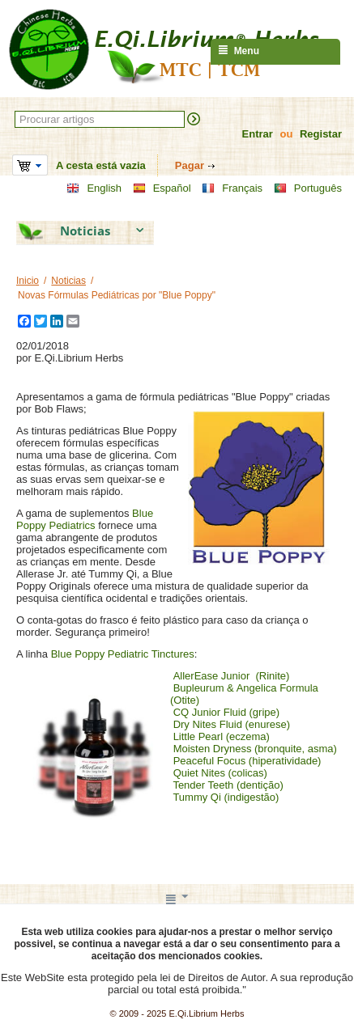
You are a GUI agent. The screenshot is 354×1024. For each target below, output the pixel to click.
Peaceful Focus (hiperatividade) (247, 761)
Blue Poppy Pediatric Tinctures (122, 654)
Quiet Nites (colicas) (220, 773)
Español (162, 188)
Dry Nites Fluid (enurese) (232, 724)
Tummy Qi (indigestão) (226, 797)
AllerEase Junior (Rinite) (231, 676)
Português (308, 188)
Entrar (257, 134)
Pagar (189, 165)
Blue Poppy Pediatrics (84, 519)
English (94, 188)
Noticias (68, 280)
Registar (321, 134)
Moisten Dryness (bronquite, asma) (255, 749)
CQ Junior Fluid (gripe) (226, 712)
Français (232, 188)
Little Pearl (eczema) (221, 736)
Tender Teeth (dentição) (228, 785)
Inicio (27, 280)
